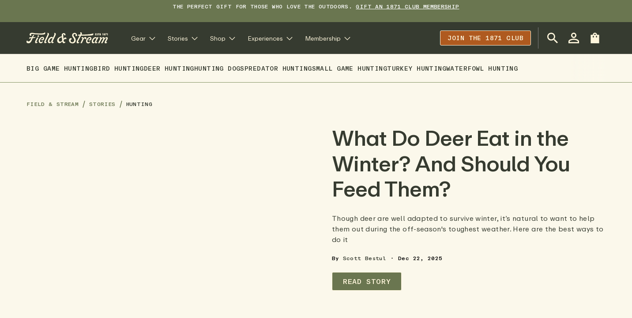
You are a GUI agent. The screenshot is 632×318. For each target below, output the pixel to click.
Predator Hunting (278, 68)
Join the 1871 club (485, 38)
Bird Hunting (119, 68)
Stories (102, 104)
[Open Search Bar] (552, 38)
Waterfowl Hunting (482, 68)
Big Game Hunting (60, 68)
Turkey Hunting (416, 68)
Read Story (367, 281)
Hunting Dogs (219, 68)
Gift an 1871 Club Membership (407, 6)
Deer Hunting (169, 68)
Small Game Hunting (349, 68)
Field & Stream (52, 104)
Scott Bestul (364, 258)
